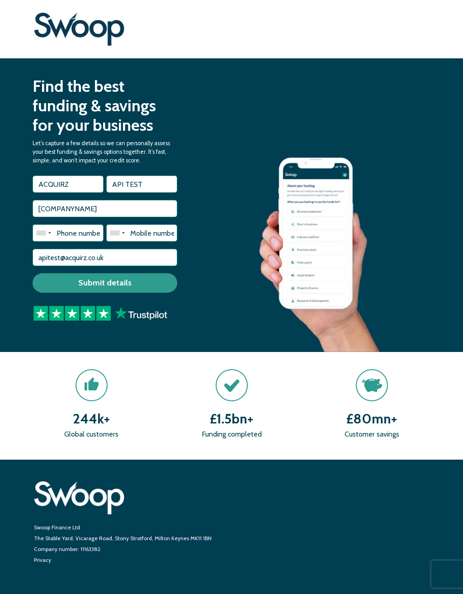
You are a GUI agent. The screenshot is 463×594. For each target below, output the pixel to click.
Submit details (105, 283)
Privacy (42, 559)
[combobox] (43, 233)
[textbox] (68, 184)
